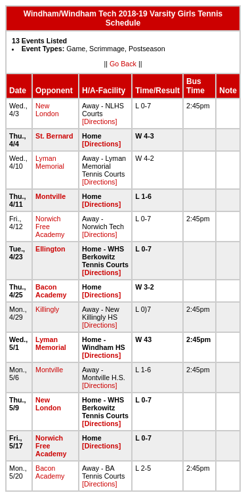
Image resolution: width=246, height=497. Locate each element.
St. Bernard (54, 136)
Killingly (47, 309)
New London (47, 110)
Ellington (50, 249)
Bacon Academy (50, 291)
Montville (50, 196)
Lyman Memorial (49, 162)
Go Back (123, 64)
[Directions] (99, 121)
